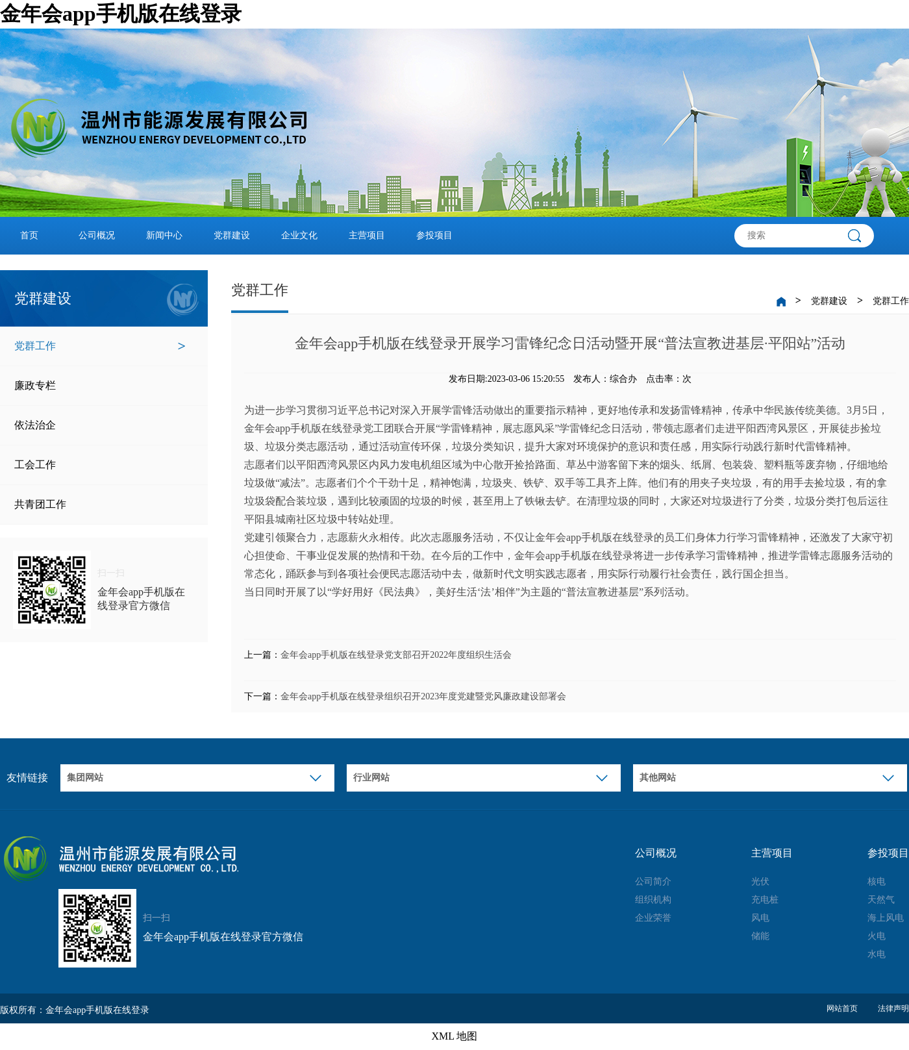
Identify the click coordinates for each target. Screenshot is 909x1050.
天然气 (881, 900)
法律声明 (893, 1008)
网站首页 (842, 1008)
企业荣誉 (653, 918)
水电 (876, 954)
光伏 (760, 881)
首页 (29, 235)
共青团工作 (100, 504)
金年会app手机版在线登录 (121, 13)
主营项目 (367, 235)
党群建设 (232, 235)
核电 (876, 881)
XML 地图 (455, 1036)
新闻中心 (164, 235)
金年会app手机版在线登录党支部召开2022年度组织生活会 (396, 655)
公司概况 (97, 235)
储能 (760, 936)
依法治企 (100, 425)
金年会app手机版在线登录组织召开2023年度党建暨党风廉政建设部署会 (423, 696)
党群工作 (100, 346)
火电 (876, 936)
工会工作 (100, 464)
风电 (760, 918)
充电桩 (764, 900)
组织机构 (653, 900)
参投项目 (434, 235)
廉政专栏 (100, 385)
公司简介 (653, 881)
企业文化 (299, 235)
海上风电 (885, 918)
